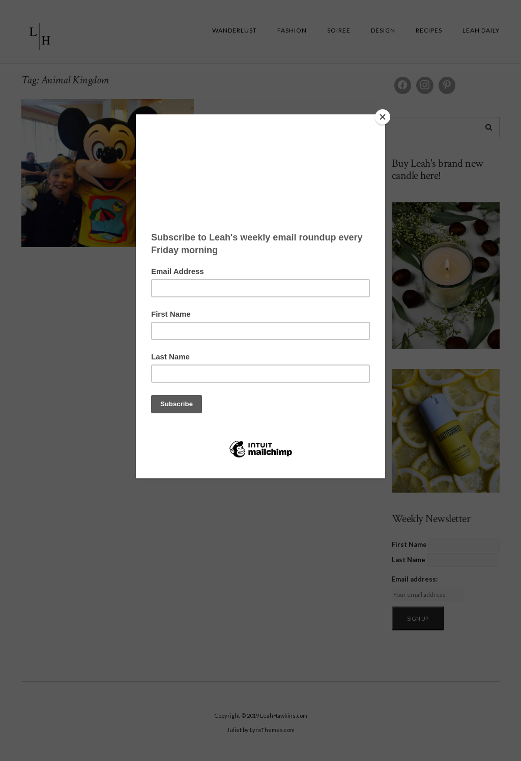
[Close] (382, 117)
